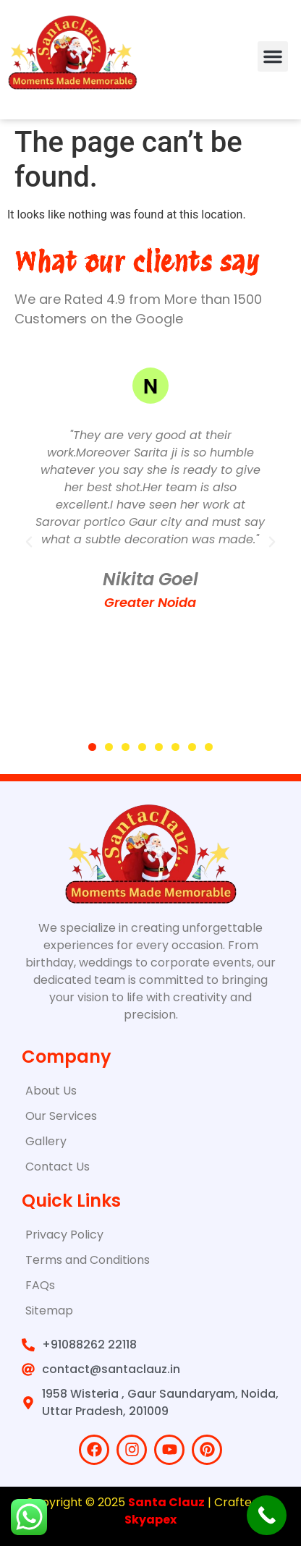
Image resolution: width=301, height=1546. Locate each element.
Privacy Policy (64, 1234)
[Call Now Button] (267, 1515)
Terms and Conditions (87, 1260)
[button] (273, 56)
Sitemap (49, 1310)
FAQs (40, 1285)
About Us (51, 1090)
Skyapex (150, 1519)
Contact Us (57, 1166)
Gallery (46, 1141)
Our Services (61, 1116)
